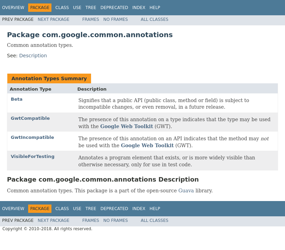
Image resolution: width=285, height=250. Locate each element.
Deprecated (114, 7)
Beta (17, 99)
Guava (186, 190)
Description (33, 55)
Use (77, 7)
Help (154, 7)
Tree (91, 7)
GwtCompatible (30, 118)
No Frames (115, 19)
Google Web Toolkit (126, 126)
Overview (13, 7)
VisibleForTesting (33, 156)
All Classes (154, 19)
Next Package (54, 19)
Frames (90, 19)
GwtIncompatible (32, 137)
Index (139, 7)
